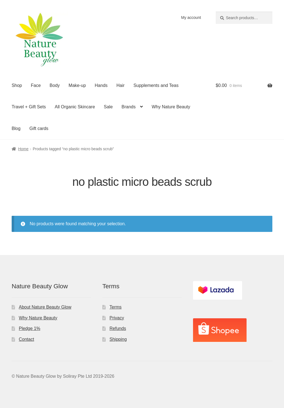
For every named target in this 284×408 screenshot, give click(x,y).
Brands (128, 106)
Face (36, 85)
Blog (16, 128)
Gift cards (38, 128)
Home (23, 149)
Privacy (117, 318)
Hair (120, 85)
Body (55, 85)
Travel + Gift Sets (29, 106)
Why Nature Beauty (171, 106)
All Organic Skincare (75, 106)
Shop (17, 85)
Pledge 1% (29, 328)
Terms (116, 307)
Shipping (118, 339)
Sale (108, 106)
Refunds (118, 328)
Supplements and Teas (155, 85)
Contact (26, 339)
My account (191, 17)
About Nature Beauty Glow (45, 307)
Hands (101, 85)
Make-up (77, 85)
